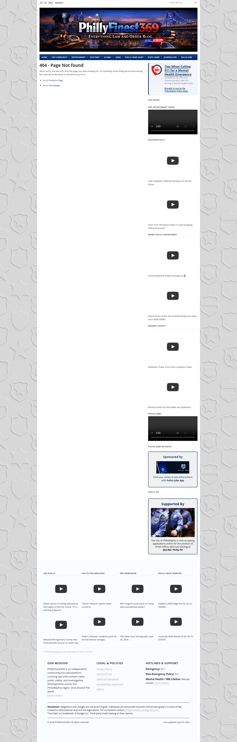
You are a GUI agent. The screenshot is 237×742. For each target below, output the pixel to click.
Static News (153, 57)
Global (107, 57)
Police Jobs (186, 57)
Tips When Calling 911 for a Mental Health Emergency (178, 70)
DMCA (100, 689)
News (118, 57)
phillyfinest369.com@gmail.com (141, 710)
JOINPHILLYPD (170, 57)
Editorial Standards (108, 679)
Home (44, 57)
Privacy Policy (104, 669)
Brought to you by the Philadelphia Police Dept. (176, 90)
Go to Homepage (51, 85)
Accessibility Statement (110, 684)
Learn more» (161, 683)
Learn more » (55, 695)
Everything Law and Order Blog (63, 651)
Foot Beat (95, 57)
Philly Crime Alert (134, 57)
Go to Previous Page (53, 80)
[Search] (195, 2)
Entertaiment (78, 57)
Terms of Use (104, 674)
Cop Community (59, 57)
